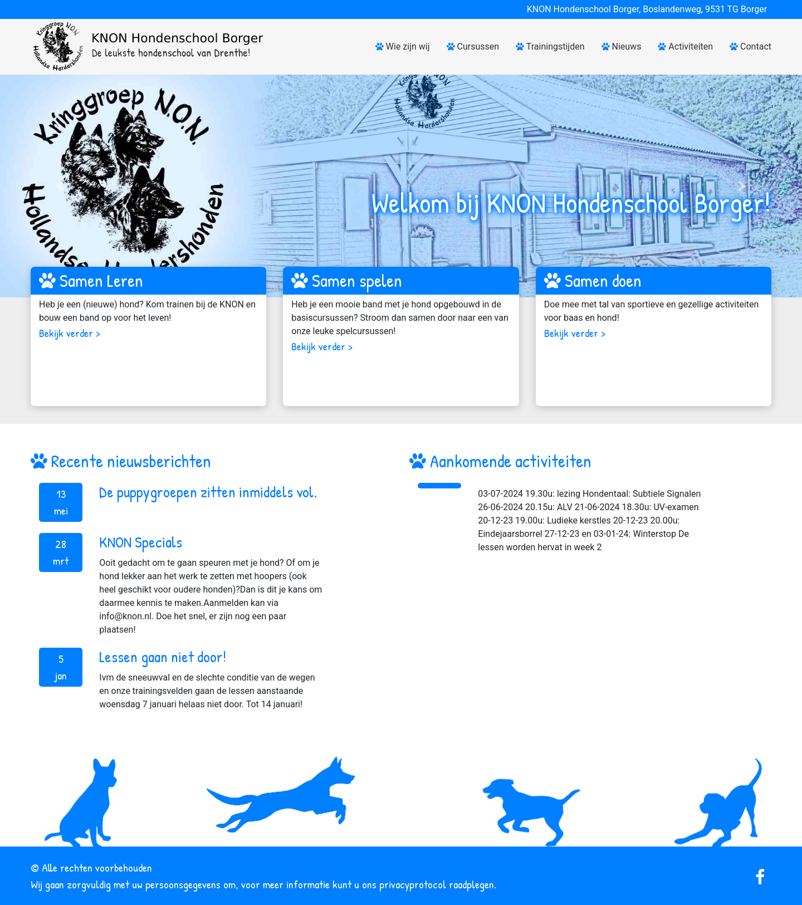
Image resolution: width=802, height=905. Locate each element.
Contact (750, 46)
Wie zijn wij (402, 46)
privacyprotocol (412, 884)
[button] (60, 186)
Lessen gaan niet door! (162, 656)
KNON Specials (140, 541)
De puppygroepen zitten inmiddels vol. (208, 491)
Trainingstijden (550, 46)
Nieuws (622, 46)
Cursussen (473, 46)
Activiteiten (685, 46)
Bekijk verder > (69, 332)
